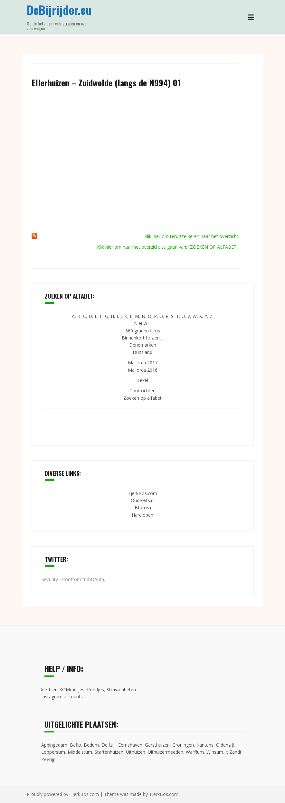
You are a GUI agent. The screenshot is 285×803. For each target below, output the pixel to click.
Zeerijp (48, 759)
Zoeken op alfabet (142, 398)
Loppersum (53, 752)
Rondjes (95, 689)
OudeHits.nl (143, 500)
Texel (142, 380)
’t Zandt (234, 752)
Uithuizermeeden (165, 752)
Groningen (183, 745)
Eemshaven (130, 745)
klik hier (49, 689)
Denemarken (142, 345)
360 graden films (142, 331)
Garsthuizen (157, 745)
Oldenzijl (225, 745)
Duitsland (142, 352)
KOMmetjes (71, 689)
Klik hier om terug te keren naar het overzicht (191, 236)
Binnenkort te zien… (142, 338)
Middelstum (80, 752)
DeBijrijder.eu (59, 9)
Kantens (205, 745)
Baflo (75, 745)
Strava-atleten (121, 689)
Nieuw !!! (142, 323)
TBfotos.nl (143, 507)
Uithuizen (135, 752)
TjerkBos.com (142, 493)
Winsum (214, 752)
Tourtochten (142, 390)
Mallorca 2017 (142, 362)
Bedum (91, 745)
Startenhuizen (109, 752)
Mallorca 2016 (142, 370)
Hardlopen (142, 515)
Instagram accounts (62, 696)
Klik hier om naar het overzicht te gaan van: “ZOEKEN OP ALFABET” (167, 247)
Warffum (195, 752)
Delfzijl (108, 745)
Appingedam (54, 745)
